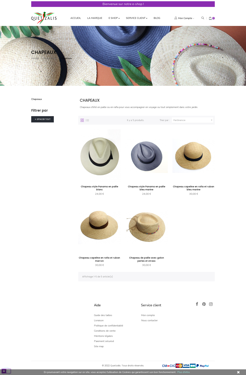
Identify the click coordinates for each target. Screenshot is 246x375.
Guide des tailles (103, 313)
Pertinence (193, 117)
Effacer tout (43, 117)
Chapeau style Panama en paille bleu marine (146, 185)
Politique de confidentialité (108, 323)
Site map (99, 344)
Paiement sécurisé (104, 339)
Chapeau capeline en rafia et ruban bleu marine (193, 185)
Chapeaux (36, 96)
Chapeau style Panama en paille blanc (99, 185)
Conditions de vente (105, 328)
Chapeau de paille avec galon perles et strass (146, 257)
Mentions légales (103, 334)
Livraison (99, 318)
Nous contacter (149, 318)
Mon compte (148, 313)
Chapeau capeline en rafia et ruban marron (99, 257)
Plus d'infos (183, 372)
